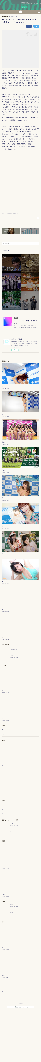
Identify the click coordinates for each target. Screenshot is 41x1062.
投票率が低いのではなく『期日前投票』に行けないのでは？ (18, 1043)
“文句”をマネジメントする (9, 1038)
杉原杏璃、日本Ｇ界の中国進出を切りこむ (16, 568)
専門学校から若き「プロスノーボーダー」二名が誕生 (24, 951)
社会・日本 (4, 16)
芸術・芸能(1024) (14, 213)
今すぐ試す (24, 7)
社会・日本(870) (5, 213)
